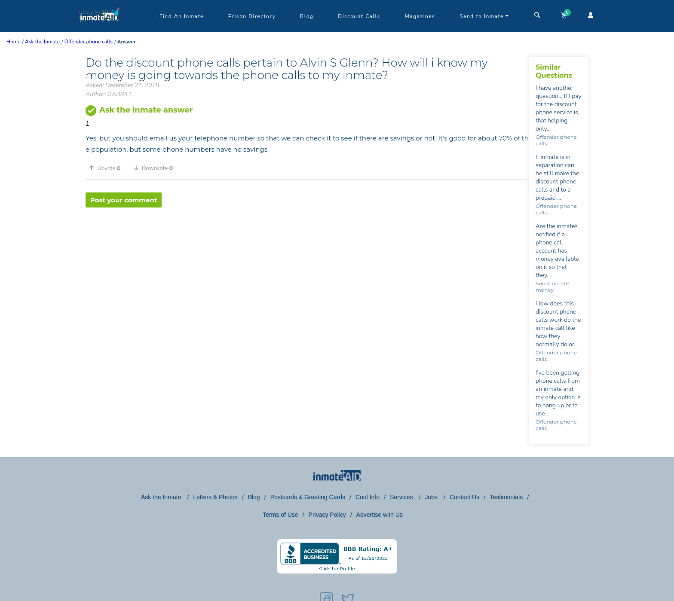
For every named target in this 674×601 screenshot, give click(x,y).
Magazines (420, 16)
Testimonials (506, 497)
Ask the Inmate (162, 497)
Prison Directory (252, 16)
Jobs (432, 497)
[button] (108, 168)
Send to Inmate (484, 16)
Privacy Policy (327, 514)
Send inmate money (552, 286)
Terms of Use (280, 514)
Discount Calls (359, 16)
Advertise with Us (379, 514)
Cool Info (367, 497)
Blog (306, 16)
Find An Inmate (181, 16)
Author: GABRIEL (109, 94)
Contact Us (464, 497)
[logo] (99, 30)
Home (13, 41)
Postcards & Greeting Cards (307, 497)
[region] (307, 235)
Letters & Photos (215, 497)
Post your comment (123, 200)
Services (402, 497)
